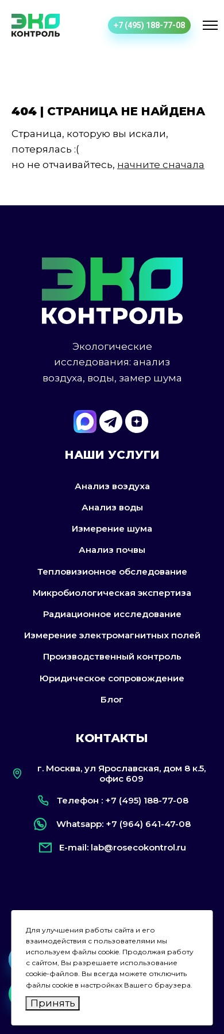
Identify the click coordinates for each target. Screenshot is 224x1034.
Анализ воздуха (112, 486)
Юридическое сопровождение (112, 678)
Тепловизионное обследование (112, 571)
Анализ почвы (112, 549)
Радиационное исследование (112, 613)
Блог (112, 699)
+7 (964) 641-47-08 (148, 823)
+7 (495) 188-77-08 (149, 25)
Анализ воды (112, 507)
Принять (52, 1003)
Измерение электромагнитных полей (112, 635)
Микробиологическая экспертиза (112, 592)
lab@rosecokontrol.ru (138, 847)
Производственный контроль (112, 656)
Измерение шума (112, 528)
